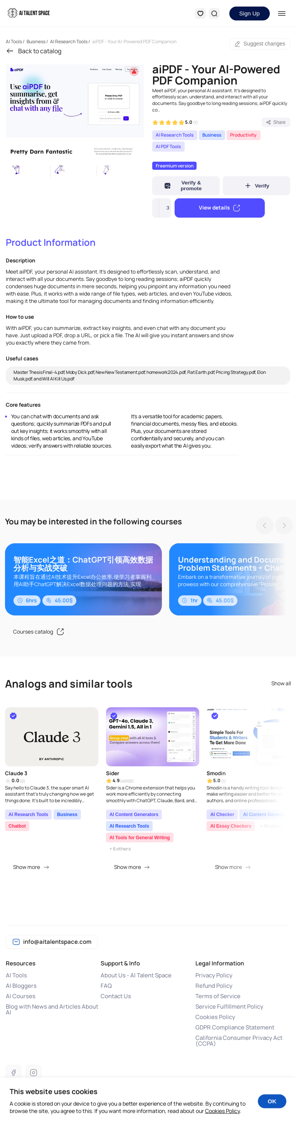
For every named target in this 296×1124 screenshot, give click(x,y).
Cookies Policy (215, 1017)
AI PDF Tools (168, 146)
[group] (75, 121)
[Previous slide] (263, 526)
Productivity (243, 135)
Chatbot (17, 826)
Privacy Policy (213, 975)
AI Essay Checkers (230, 826)
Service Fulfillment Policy (229, 1006)
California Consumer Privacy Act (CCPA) (239, 1041)
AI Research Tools (174, 135)
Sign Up (249, 13)
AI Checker (222, 814)
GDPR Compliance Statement (234, 1027)
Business (211, 135)
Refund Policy (213, 986)
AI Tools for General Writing (139, 837)
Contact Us (116, 996)
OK (272, 1108)
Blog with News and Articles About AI (52, 1009)
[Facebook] (13, 1072)
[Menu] (282, 13)
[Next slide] (282, 526)
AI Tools (16, 975)
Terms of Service (217, 996)
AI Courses (20, 996)
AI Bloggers (21, 986)
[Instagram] (33, 1072)
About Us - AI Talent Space (136, 975)
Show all (281, 683)
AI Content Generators (133, 814)
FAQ (106, 986)
